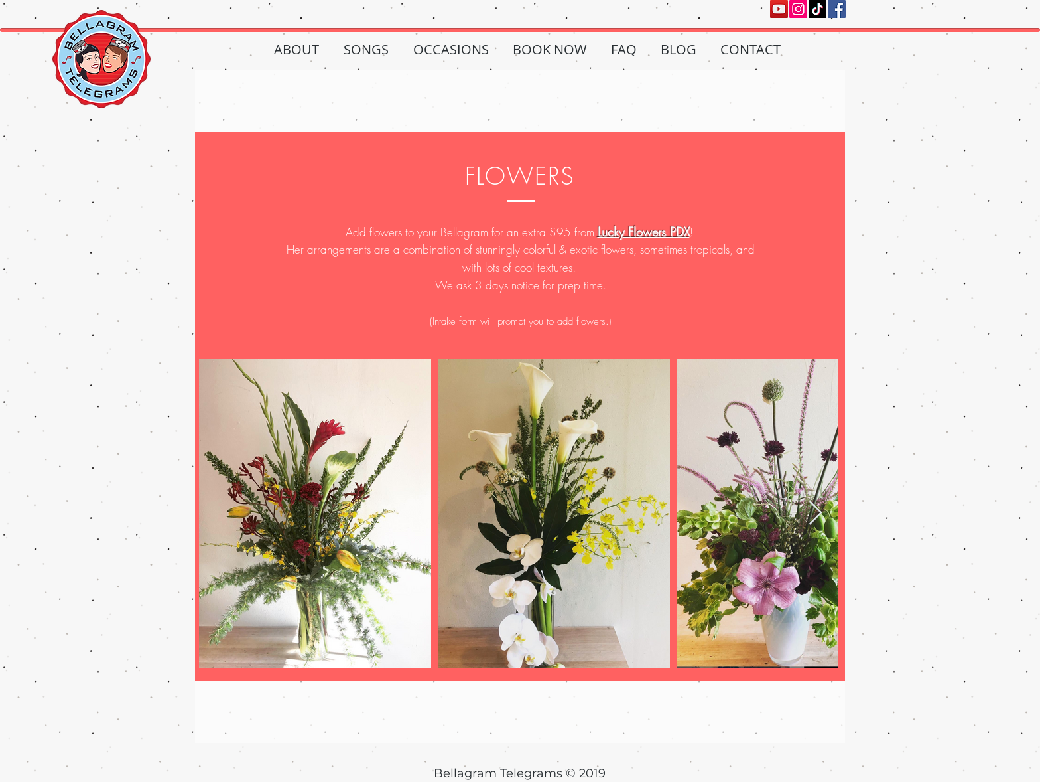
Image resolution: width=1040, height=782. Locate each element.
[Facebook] (837, 9)
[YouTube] (779, 9)
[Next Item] (815, 513)
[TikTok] (817, 9)
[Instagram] (798, 9)
